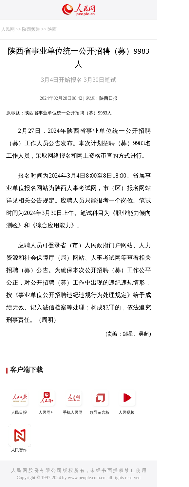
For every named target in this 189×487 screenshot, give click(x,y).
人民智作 (19, 438)
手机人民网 (73, 400)
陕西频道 (31, 29)
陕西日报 (108, 98)
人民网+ (46, 400)
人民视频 (127, 400)
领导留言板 (100, 400)
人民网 (8, 29)
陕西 (52, 29)
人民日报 (19, 400)
